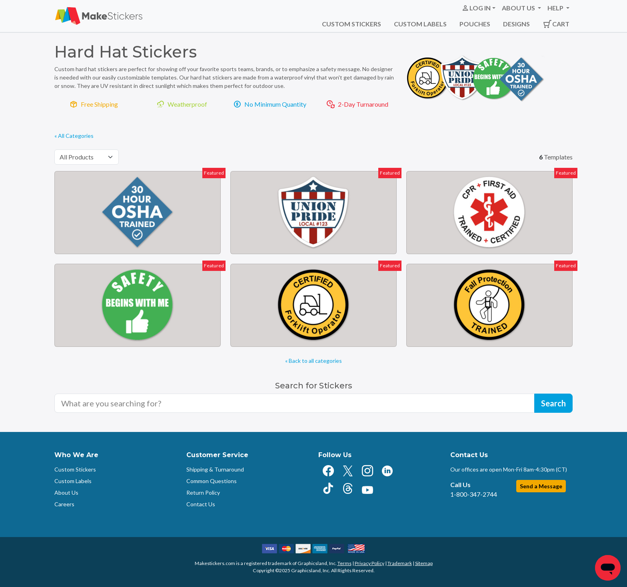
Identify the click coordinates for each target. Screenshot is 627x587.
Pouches (474, 24)
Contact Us (200, 504)
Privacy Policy (369, 563)
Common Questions (211, 481)
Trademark (399, 563)
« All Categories (74, 135)
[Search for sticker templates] (294, 403)
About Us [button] (519, 8)
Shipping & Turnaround (215, 469)
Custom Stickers (351, 24)
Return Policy (203, 492)
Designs (516, 24)
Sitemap (424, 563)
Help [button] (556, 8)
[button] (478, 8)
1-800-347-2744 (473, 494)
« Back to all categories (313, 360)
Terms (344, 563)
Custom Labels (420, 24)
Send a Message (541, 486)
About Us (66, 492)
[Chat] (608, 568)
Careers (64, 504)
